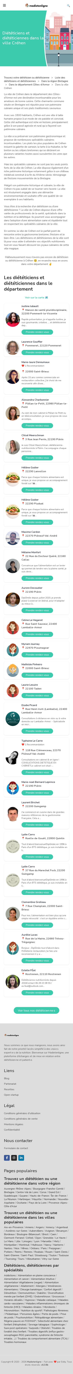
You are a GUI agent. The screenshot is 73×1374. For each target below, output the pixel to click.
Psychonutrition (24, 1317)
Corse (43, 1192)
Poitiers (8, 1252)
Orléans (34, 1248)
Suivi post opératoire (15, 1328)
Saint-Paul (27, 1255)
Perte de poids (50, 1314)
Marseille (46, 1241)
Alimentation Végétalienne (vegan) (23, 1282)
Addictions (10, 1275)
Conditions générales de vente (21, 1119)
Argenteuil (62, 1227)
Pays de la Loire (38, 1203)
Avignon (49, 1231)
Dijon (38, 1238)
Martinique (24, 1199)
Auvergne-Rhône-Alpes (17, 1189)
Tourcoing (10, 1259)
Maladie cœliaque (46, 1300)
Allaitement (27, 1286)
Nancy (47, 1245)
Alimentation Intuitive (43, 1279)
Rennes (28, 1252)
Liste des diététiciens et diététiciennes (34, 79)
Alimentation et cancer (16, 1279)
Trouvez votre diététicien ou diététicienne (27, 77)
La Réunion (10, 1199)
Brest (45, 1234)
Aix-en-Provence (13, 1227)
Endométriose (42, 1296)
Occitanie (22, 1203)
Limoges (27, 1241)
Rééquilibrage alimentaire (49, 1317)
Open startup (11, 1095)
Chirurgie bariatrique (31, 1289)
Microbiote (49, 1307)
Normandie (50, 1199)
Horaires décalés (13, 1300)
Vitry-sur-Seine (50, 1259)
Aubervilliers (36, 1231)
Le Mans (9, 1241)
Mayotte (37, 1199)
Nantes (8, 1248)
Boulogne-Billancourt (28, 1234)
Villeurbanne (33, 1259)
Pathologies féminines (56, 1310)
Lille (18, 1241)
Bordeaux (9, 1234)
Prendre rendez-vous (37, 332)
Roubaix (38, 1252)
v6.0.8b (44, 1364)
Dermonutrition (27, 1293)
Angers (40, 1227)
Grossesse (58, 1296)
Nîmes (24, 1248)
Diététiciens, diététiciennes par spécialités (31, 1268)
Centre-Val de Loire (27, 1192)
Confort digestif (52, 1289)
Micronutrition (11, 1310)
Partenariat (10, 1084)
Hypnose (30, 1300)
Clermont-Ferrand (14, 1238)
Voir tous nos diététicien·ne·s (36, 1010)
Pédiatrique (11, 1314)
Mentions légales (13, 1124)
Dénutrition (10, 1293)
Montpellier (10, 1245)
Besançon (61, 1231)
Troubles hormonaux (15, 1342)
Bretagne (9, 1192)
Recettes (9, 1089)
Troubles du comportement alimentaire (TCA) (43, 1338)
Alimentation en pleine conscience (36, 1275)
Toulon (53, 1255)
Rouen (48, 1252)
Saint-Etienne (11, 1255)
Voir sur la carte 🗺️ (36, 297)
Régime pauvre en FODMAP (20, 1321)
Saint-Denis (61, 1252)
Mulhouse (36, 1245)
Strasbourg (41, 1255)
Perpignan (54, 1248)
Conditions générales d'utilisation (22, 1113)
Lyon (36, 1241)
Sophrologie (58, 1324)
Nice (16, 1248)
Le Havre (60, 1238)
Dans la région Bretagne (54, 81)
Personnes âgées (30, 1314)
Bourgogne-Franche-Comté (48, 1189)
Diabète (41, 1293)
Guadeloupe (10, 1196)
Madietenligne (34, 1361)
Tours (21, 1259)
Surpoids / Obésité (39, 1328)
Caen (53, 1234)
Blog (6, 1078)
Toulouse (64, 1255)
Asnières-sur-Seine (16, 1231)
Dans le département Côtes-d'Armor (29, 84)
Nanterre (58, 1245)
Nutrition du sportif (31, 1310)
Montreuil (24, 1245)
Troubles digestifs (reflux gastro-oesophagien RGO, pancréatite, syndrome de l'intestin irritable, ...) (34, 1335)
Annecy (50, 1227)
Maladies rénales (31, 1307)
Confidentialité (12, 1130)
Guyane (23, 1196)
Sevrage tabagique (39, 1324)
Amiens (29, 1227)
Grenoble (48, 1238)
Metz (56, 1241)
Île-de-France (58, 1196)
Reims (18, 1252)
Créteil (29, 1238)
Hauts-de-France (39, 1196)
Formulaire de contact (16, 1148)
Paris (44, 1248)
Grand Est (53, 1192)
